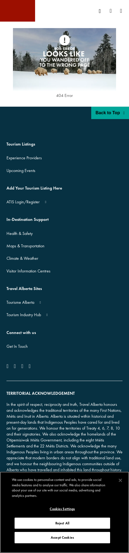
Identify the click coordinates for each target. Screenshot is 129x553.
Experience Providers (24, 158)
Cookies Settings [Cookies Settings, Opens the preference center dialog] (62, 509)
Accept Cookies (62, 537)
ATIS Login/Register (23, 202)
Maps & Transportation (25, 246)
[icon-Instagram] (15, 366)
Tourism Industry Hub (23, 315)
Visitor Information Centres (28, 271)
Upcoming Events (20, 170)
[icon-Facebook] (8, 366)
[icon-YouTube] (22, 366)
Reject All (62, 523)
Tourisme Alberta (20, 302)
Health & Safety (19, 233)
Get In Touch (17, 346)
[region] (64, 512)
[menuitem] (101, 11)
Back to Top (110, 112)
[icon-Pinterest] (29, 366)
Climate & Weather (22, 258)
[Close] (120, 480)
